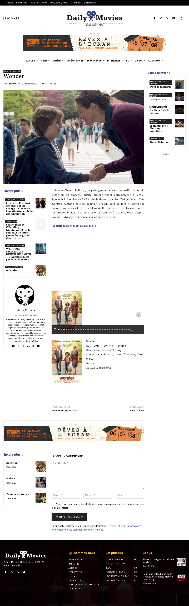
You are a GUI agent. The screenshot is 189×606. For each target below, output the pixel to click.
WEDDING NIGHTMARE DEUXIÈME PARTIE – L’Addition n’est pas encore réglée (19, 254)
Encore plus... (13, 191)
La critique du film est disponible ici (74, 225)
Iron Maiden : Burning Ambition (159, 128)
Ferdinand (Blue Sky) (65, 410)
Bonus (147, 553)
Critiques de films (15, 200)
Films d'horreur (158, 107)
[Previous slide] (57, 315)
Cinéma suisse (157, 138)
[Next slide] (138, 315)
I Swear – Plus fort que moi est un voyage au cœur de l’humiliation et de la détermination (19, 209)
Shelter (10, 478)
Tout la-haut (137, 410)
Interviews (11, 221)
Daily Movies (13, 83)
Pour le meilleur (160, 86)
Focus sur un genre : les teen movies (159, 561)
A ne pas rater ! (159, 73)
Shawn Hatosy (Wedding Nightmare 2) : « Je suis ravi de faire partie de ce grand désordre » (18, 231)
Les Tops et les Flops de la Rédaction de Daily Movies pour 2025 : (158, 576)
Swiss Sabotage (160, 142)
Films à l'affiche (12, 71)
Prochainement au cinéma (159, 82)
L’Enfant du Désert (17, 494)
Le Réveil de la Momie (159, 112)
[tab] (64, 329)
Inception (12, 270)
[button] (181, 18)
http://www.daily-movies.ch (25, 315)
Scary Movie (158, 99)
